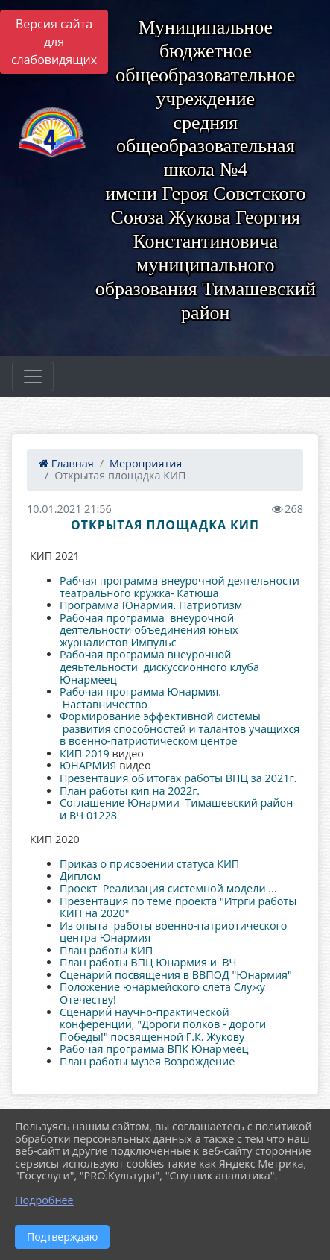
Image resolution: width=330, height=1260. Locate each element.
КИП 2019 (85, 753)
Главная (66, 463)
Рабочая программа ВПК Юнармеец (154, 1049)
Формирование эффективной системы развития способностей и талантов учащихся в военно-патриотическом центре (179, 728)
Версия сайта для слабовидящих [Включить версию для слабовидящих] (54, 42)
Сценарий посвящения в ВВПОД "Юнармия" (176, 975)
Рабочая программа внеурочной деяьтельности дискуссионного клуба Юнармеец (159, 666)
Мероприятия (146, 463)
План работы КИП (108, 950)
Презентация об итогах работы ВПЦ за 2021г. (178, 778)
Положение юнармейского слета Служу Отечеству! (162, 993)
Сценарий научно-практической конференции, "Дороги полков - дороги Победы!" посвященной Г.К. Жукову (163, 1024)
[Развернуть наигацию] (33, 376)
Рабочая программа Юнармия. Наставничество (140, 697)
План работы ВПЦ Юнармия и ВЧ (148, 962)
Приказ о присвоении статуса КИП (149, 864)
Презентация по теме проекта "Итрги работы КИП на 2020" (178, 907)
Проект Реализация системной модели (164, 888)
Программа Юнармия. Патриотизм (152, 605)
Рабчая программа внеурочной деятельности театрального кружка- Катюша (179, 586)
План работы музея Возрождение (147, 1061)
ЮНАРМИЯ (88, 765)
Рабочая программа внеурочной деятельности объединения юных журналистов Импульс (149, 630)
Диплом (80, 876)
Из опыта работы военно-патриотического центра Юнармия (173, 932)
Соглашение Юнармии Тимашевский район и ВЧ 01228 (176, 809)
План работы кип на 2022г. (130, 791)
